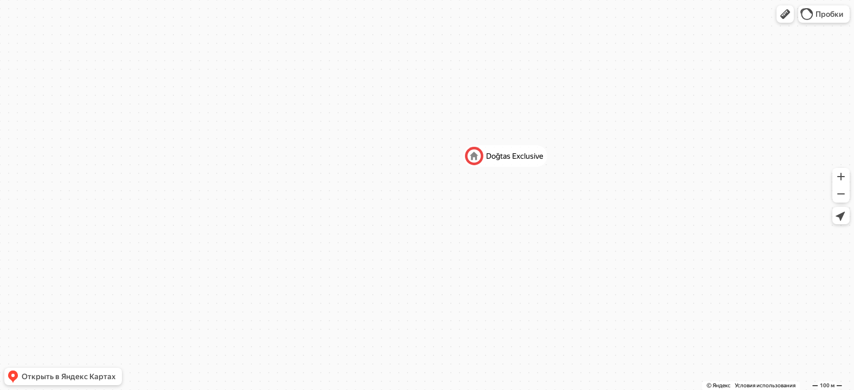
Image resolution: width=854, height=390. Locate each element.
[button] (785, 14)
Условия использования (765, 385)
